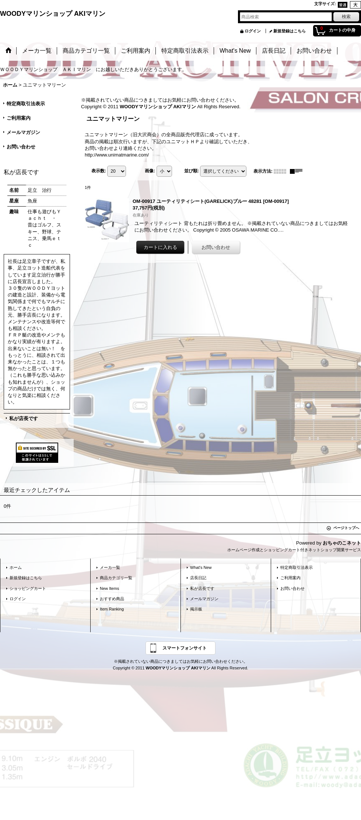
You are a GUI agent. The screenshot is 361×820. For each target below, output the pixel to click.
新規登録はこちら (289, 31)
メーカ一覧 (110, 567)
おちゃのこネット (342, 543)
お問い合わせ (21, 146)
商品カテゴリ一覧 (116, 578)
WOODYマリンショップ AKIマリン (52, 13)
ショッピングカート (28, 588)
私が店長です (23, 418)
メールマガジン (23, 132)
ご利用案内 (19, 118)
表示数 (98, 170)
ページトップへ (346, 528)
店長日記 (198, 578)
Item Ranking (112, 609)
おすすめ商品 (112, 598)
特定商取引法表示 (26, 103)
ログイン (253, 31)
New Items (109, 588)
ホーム (16, 567)
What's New (201, 567)
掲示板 (196, 609)
